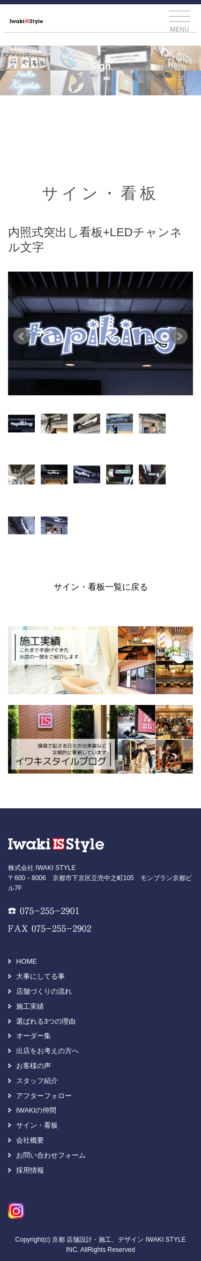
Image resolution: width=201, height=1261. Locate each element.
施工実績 (30, 1006)
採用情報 (30, 1170)
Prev (22, 336)
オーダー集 (33, 1036)
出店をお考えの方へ (47, 1051)
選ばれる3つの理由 (46, 1021)
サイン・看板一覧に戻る (101, 586)
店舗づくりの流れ (44, 991)
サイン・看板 (37, 1125)
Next (179, 336)
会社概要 (30, 1140)
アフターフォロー (44, 1096)
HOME (26, 961)
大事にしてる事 (40, 976)
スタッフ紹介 (37, 1081)
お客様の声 (33, 1066)
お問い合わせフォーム (51, 1155)
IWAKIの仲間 (36, 1110)
